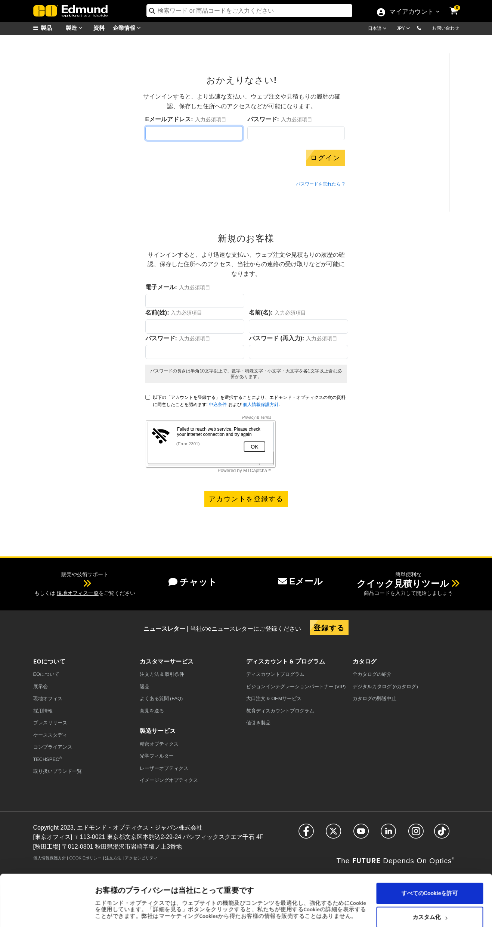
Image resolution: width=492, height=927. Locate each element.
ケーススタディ (50, 735)
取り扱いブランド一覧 (57, 771)
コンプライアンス (52, 747)
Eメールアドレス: (169, 119)
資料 (99, 27)
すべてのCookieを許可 (429, 859)
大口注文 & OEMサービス (274, 698)
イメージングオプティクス (169, 780)
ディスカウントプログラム (275, 674)
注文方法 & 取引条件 (162, 674)
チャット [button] (192, 582)
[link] (459, 5)
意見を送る (152, 711)
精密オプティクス (159, 744)
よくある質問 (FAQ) (161, 698)
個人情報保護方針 (261, 404)
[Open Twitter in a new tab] (333, 834)
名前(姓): (157, 312)
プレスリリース (50, 722)
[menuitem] (52, 27)
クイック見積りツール (403, 583)
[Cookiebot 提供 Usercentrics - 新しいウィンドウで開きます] (48, 912)
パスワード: (263, 119)
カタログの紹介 (372, 674)
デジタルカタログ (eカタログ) (385, 686)
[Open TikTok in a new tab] (442, 834)
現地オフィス (47, 698)
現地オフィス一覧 (78, 593)
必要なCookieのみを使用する (430, 907)
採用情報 (43, 711)
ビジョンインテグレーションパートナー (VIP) (296, 686)
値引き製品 (258, 722)
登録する (329, 627)
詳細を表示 (109, 897)
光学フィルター (157, 756)
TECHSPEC (47, 759)
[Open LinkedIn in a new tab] (388, 834)
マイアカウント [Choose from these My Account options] (411, 12)
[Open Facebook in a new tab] (306, 834)
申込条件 (218, 404)
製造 (76, 28)
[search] (249, 10)
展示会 (40, 686)
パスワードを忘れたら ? (320, 184)
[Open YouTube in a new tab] (361, 834)
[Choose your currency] (404, 29)
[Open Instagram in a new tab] (416, 834)
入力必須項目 (210, 119)
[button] (425, 28)
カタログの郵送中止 (374, 698)
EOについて (46, 674)
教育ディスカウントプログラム (280, 711)
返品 (144, 686)
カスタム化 (429, 883)
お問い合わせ (445, 28)
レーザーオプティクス (164, 768)
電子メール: (161, 287)
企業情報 (128, 28)
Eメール (300, 581)
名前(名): (261, 312)
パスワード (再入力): (276, 338)
